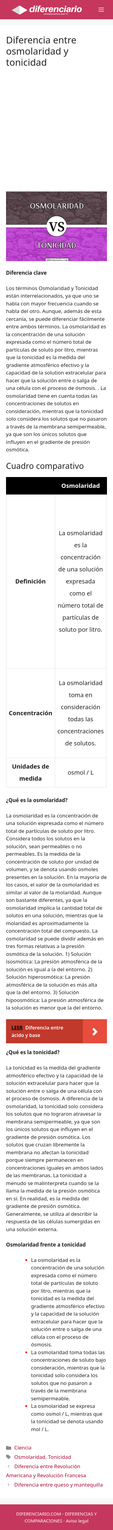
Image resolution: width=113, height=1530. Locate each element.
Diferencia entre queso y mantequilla (58, 1484)
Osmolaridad (29, 1456)
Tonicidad (59, 1456)
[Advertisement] (56, 124)
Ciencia (22, 1447)
